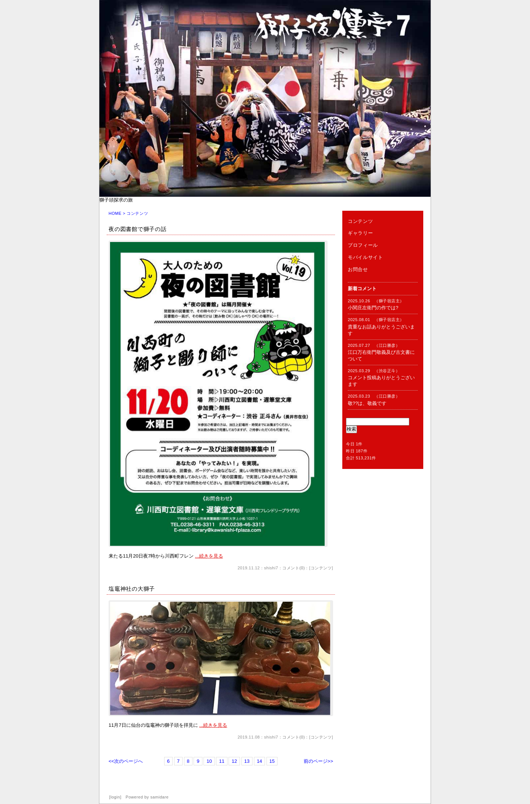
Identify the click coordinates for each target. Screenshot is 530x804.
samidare (160, 797)
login (115, 797)
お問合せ (358, 269)
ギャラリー (360, 233)
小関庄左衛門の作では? (373, 307)
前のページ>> (318, 761)
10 (209, 761)
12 (234, 761)
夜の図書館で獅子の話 (138, 229)
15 (272, 761)
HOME (115, 213)
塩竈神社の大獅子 (132, 589)
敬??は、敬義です (367, 403)
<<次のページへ (126, 761)
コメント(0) (293, 568)
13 (247, 761)
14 (259, 761)
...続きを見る (209, 556)
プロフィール (363, 245)
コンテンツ (321, 568)
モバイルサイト (365, 257)
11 (221, 761)
